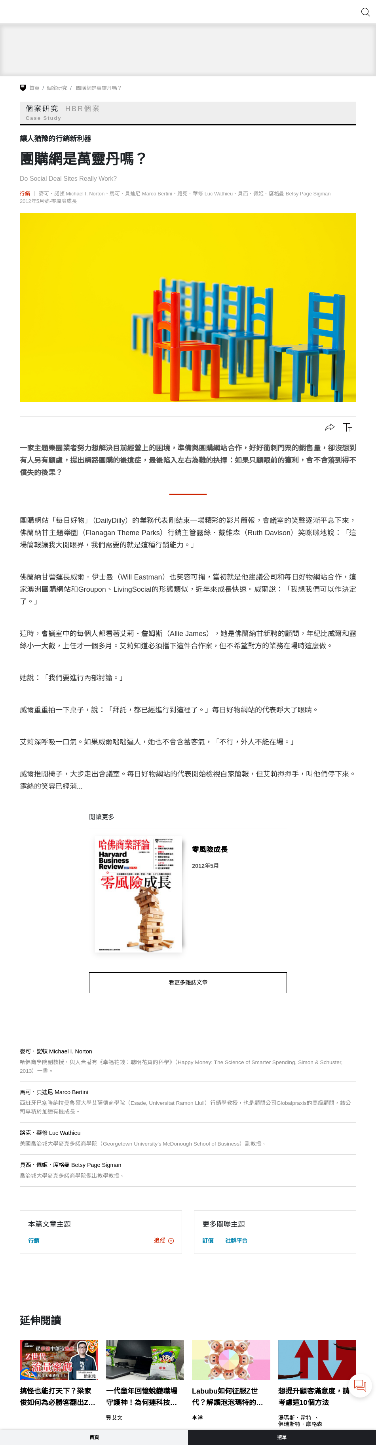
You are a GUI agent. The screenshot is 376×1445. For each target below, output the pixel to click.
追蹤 (164, 1240)
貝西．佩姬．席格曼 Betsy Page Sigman (284, 194)
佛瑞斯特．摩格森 (300, 1424)
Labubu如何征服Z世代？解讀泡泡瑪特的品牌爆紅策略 (227, 1398)
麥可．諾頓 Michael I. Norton (72, 194)
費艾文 (114, 1418)
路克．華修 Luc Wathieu (205, 194)
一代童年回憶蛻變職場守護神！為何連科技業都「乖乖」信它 (141, 1398)
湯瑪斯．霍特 (294, 1418)
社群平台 (236, 1241)
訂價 (207, 1241)
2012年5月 (205, 866)
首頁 (34, 88)
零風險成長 (210, 850)
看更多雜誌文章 (188, 982)
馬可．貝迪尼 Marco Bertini (141, 194)
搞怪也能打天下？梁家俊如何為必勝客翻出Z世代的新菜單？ (57, 1398)
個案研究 (57, 88)
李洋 (197, 1418)
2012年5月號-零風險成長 (48, 201)
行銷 (25, 194)
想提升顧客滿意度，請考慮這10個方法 (313, 1397)
